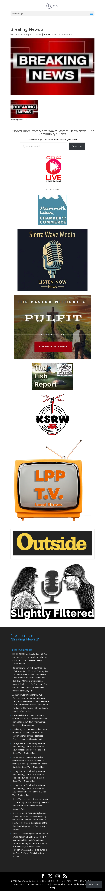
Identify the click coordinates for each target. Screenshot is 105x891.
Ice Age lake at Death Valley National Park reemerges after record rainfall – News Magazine (29, 746)
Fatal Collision (18, 663)
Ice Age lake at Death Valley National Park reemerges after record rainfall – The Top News (29, 774)
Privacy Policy (58, 884)
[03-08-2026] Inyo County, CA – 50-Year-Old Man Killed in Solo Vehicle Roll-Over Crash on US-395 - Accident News (30, 657)
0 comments (65, 34)
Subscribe (77, 146)
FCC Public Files (52, 189)
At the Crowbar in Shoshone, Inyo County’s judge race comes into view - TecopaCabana (29, 697)
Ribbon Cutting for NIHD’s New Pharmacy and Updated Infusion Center (29, 721)
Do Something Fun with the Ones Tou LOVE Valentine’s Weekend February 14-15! (29, 687)
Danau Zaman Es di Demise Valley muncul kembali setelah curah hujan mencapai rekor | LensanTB (28, 760)
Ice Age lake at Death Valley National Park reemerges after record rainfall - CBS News (28, 788)
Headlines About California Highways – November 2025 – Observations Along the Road (29, 816)
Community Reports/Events (27, 34)
